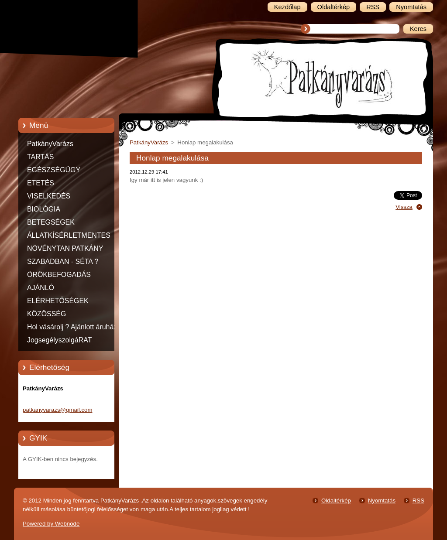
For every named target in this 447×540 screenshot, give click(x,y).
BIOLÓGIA (43, 209)
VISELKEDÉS (48, 196)
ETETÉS (40, 183)
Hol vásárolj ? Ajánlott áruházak (75, 327)
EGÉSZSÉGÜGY (53, 170)
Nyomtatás (381, 500)
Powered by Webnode (51, 523)
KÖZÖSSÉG (46, 314)
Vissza (404, 207)
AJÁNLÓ (40, 287)
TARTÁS (40, 157)
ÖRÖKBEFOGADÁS (59, 274)
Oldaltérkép (336, 500)
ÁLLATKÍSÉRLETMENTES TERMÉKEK (68, 237)
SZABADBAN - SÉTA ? (62, 261)
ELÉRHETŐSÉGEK (58, 300)
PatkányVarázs (50, 143)
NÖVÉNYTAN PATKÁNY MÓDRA (65, 250)
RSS (418, 500)
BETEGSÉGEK (51, 222)
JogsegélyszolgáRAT (59, 340)
